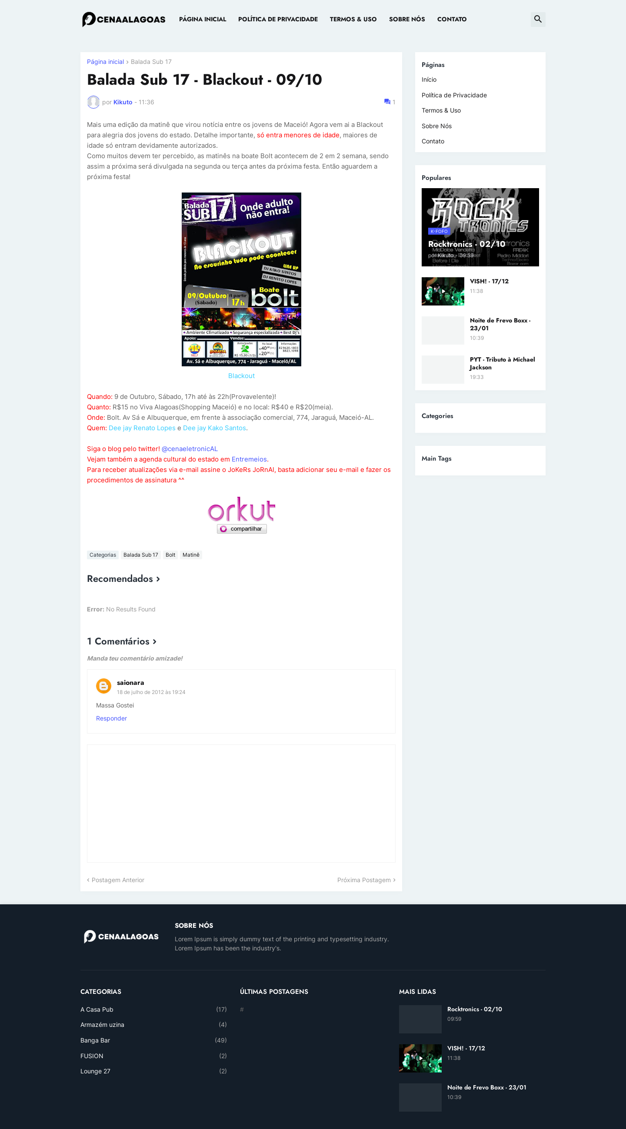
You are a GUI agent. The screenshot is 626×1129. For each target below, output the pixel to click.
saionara (130, 682)
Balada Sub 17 (151, 62)
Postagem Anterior (118, 879)
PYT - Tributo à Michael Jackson (502, 363)
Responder (111, 718)
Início (429, 79)
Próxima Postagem (364, 879)
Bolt (170, 554)
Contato (452, 19)
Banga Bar (153, 1040)
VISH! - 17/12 (489, 281)
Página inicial (105, 62)
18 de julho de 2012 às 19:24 (151, 692)
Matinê (191, 554)
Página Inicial (202, 19)
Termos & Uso (353, 19)
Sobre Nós (407, 19)
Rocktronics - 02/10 (474, 1009)
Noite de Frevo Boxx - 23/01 (500, 324)
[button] (538, 19)
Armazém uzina (153, 1024)
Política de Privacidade (278, 19)
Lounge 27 (153, 1071)
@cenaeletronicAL (190, 449)
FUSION (153, 1056)
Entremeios (249, 459)
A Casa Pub (153, 1009)
